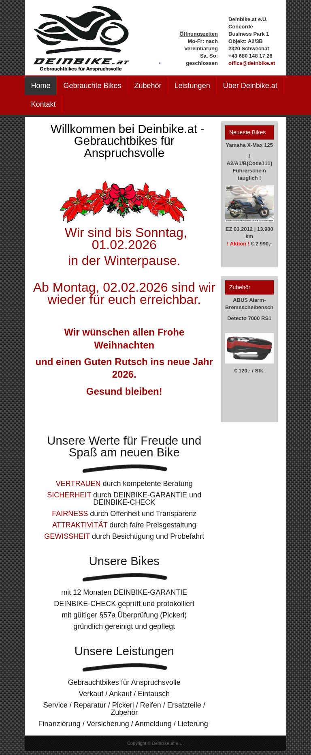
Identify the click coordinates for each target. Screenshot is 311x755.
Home (40, 86)
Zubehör (148, 86)
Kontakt (43, 104)
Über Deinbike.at (250, 86)
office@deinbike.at (251, 63)
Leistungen (192, 86)
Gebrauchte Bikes (92, 86)
